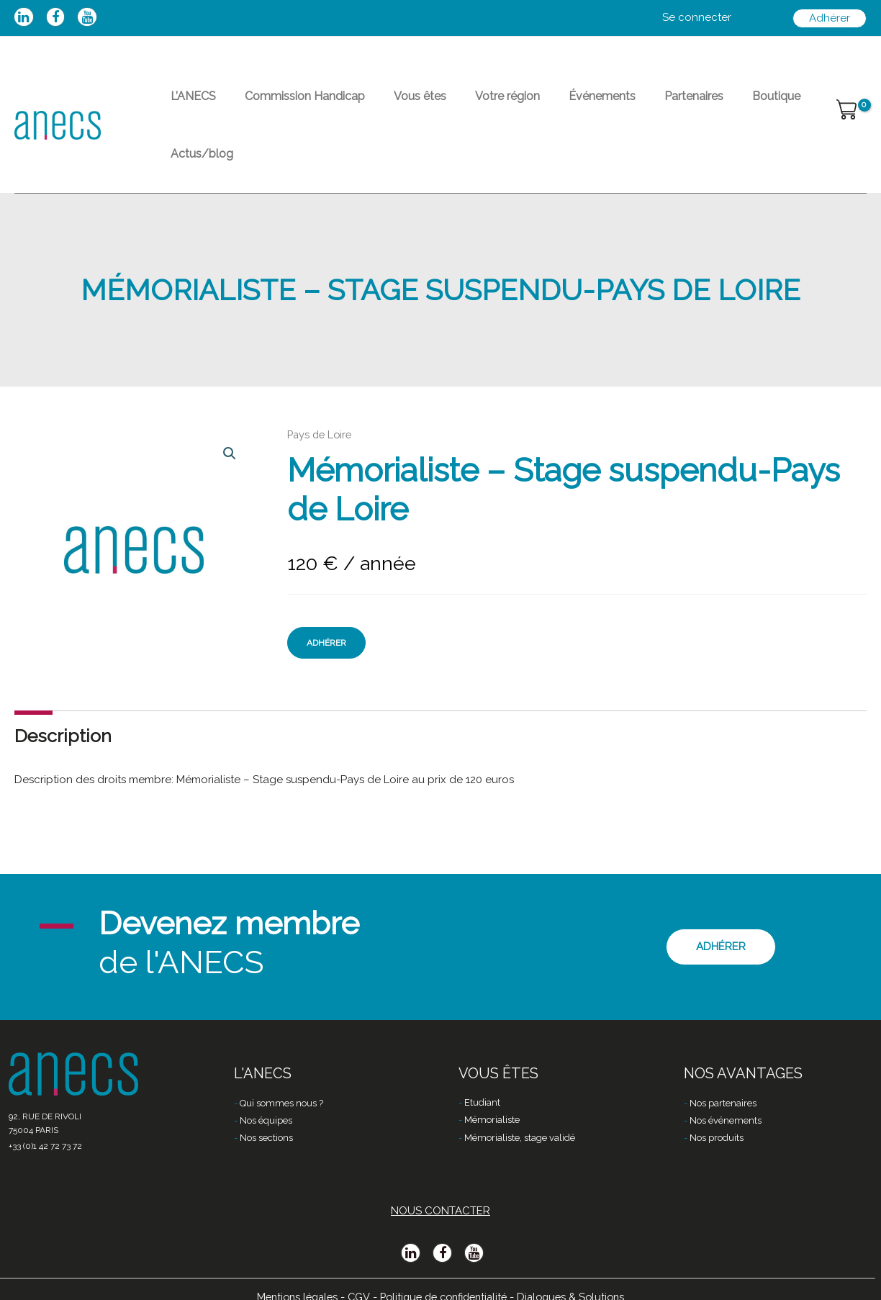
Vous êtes (391, 105)
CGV (354, 1276)
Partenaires (630, 105)
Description (63, 695)
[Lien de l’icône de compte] (696, 18)
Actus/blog (774, 105)
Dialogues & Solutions (579, 1276)
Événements (550, 105)
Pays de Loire (321, 394)
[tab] (63, 695)
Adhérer (326, 602)
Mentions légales (289, 1276)
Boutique (701, 105)
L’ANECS (187, 105)
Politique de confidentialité (443, 1276)
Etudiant (482, 1083)
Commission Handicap (287, 105)
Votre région (467, 105)
